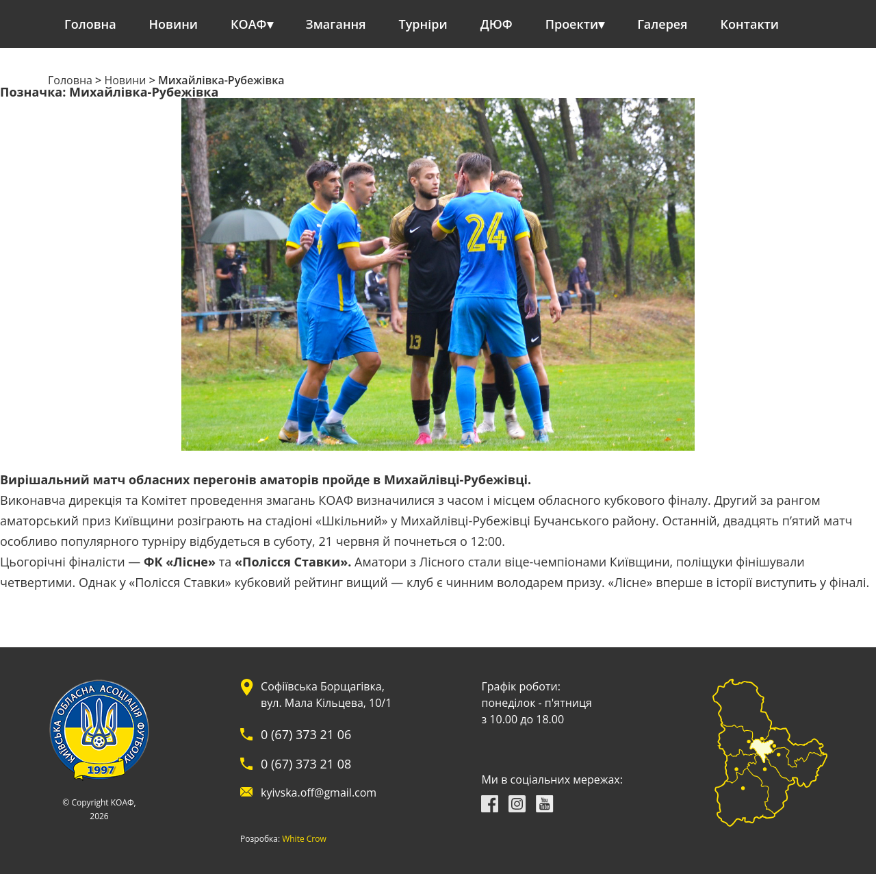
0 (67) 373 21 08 (306, 764)
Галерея (662, 24)
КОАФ (249, 24)
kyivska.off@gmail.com (318, 792)
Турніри (423, 24)
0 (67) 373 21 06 (306, 734)
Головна (90, 24)
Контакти (750, 24)
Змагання (336, 24)
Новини (173, 24)
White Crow (304, 839)
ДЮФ (496, 24)
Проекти (571, 24)
